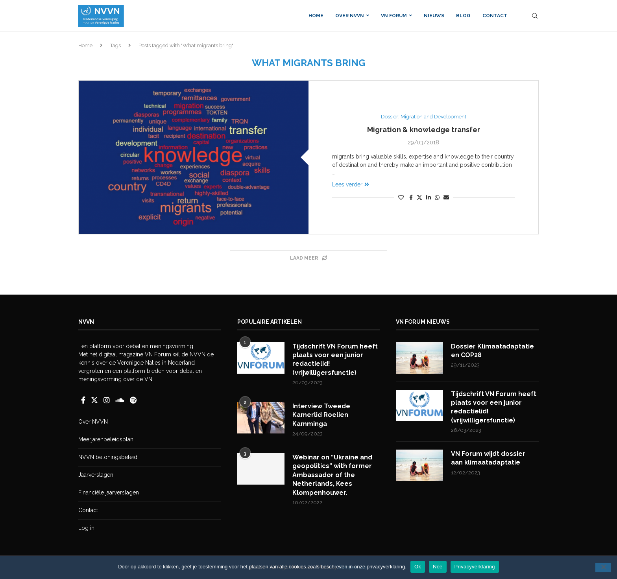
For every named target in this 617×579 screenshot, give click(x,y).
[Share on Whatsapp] (437, 197)
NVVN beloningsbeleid (107, 457)
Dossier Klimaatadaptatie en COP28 (492, 351)
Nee (438, 567)
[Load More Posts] (308, 258)
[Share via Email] (446, 197)
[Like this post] (401, 197)
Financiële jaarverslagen (108, 492)
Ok (417, 567)
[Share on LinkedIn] (428, 197)
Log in (86, 528)
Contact (494, 15)
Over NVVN (349, 15)
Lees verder (350, 184)
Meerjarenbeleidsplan (105, 439)
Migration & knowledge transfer (423, 129)
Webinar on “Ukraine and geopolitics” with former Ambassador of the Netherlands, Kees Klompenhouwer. (332, 475)
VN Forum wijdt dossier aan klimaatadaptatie (488, 458)
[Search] (535, 15)
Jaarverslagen (95, 475)
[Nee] (603, 567)
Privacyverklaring (474, 567)
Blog (463, 15)
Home (315, 15)
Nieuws (434, 15)
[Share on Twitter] (419, 197)
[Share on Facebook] (411, 197)
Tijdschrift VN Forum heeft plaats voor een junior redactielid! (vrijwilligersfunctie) (335, 359)
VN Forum (394, 15)
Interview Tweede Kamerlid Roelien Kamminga (321, 415)
